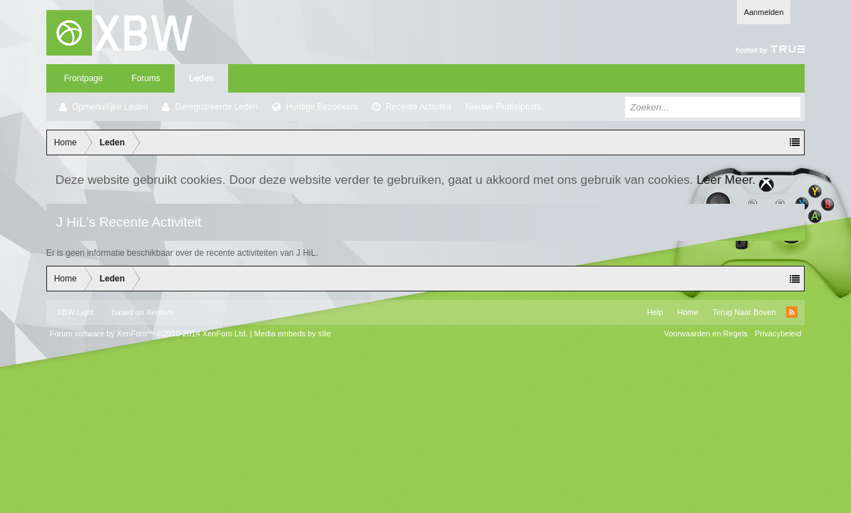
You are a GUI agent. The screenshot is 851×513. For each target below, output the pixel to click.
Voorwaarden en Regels (705, 333)
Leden (201, 78)
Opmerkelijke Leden (110, 107)
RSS (792, 312)
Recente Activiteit (418, 107)
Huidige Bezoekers (322, 107)
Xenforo (160, 312)
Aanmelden (764, 12)
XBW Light (75, 312)
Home (687, 312)
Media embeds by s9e (292, 333)
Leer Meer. (725, 179)
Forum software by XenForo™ (149, 333)
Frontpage (83, 78)
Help (655, 312)
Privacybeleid (778, 333)
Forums (145, 78)
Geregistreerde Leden (216, 107)
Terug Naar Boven (744, 312)
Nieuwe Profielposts (503, 107)
